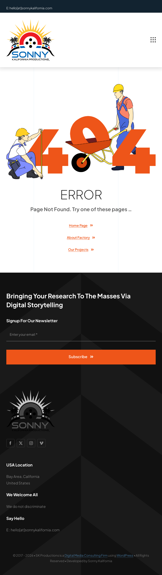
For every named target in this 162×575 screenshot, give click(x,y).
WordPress (125, 555)
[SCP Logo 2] (30, 20)
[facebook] (10, 443)
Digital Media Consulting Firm (86, 555)
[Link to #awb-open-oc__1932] (153, 39)
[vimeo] (41, 443)
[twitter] (21, 443)
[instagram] (31, 443)
